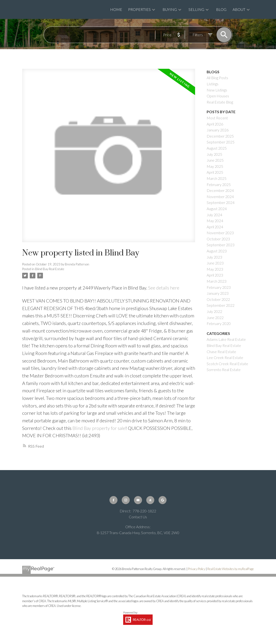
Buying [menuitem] (170, 9)
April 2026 (215, 124)
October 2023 (218, 239)
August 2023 (217, 251)
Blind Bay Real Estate (49, 269)
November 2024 (220, 196)
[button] (113, 500)
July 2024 (214, 214)
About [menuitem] (239, 9)
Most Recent (217, 118)
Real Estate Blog (220, 102)
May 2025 (215, 166)
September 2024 (220, 202)
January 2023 (218, 293)
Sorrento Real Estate (224, 369)
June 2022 (215, 317)
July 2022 (214, 311)
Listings (212, 84)
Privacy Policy (196, 569)
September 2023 (220, 244)
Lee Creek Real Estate (225, 357)
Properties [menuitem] (139, 9)
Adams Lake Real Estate (226, 339)
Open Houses (218, 96)
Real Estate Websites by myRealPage (230, 569)
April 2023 (215, 275)
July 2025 (214, 154)
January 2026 (218, 130)
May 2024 (215, 220)
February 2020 (219, 323)
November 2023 (220, 232)
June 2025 (215, 160)
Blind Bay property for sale (98, 428)
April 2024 (215, 227)
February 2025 (219, 184)
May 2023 (215, 269)
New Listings (217, 90)
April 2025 (215, 172)
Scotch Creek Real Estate (227, 363)
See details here (163, 287)
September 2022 (220, 305)
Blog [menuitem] (221, 9)
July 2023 (214, 257)
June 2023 (215, 263)
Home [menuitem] (116, 9)
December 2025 (220, 136)
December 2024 (220, 190)
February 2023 (219, 287)
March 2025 (216, 178)
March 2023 (216, 281)
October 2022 (218, 299)
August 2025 (217, 148)
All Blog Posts (217, 77)
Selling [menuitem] (196, 9)
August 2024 (217, 208)
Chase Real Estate (221, 351)
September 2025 (220, 142)
